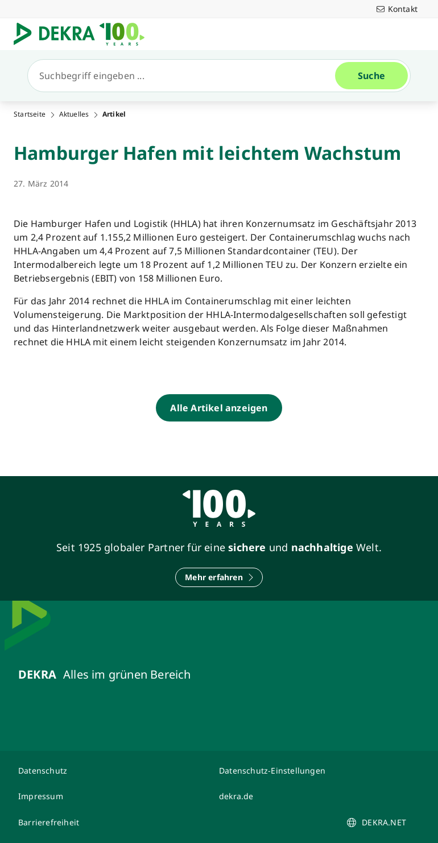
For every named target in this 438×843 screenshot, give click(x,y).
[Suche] (186, 75)
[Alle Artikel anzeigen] (219, 408)
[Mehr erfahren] (219, 577)
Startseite (30, 114)
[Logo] (84, 34)
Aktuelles (74, 114)
